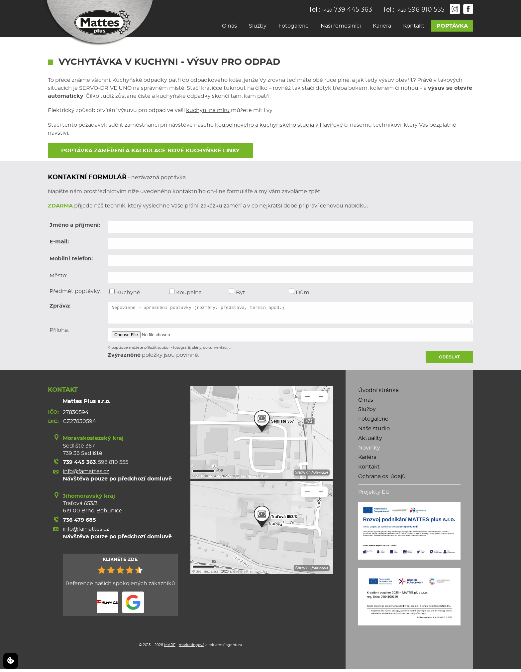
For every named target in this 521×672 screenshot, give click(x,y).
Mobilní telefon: (71, 258)
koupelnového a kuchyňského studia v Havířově (279, 125)
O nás (229, 26)
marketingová (191, 648)
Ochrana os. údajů (382, 479)
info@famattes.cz (86, 474)
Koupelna (185, 292)
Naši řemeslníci (341, 26)
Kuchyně (124, 292)
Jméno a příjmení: (75, 225)
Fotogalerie (293, 26)
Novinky (369, 451)
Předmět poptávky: (75, 291)
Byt (237, 292)
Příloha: (59, 333)
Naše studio (374, 431)
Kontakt (414, 26)
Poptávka (452, 26)
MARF (169, 648)
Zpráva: (60, 306)
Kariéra (382, 26)
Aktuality (370, 441)
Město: (58, 275)
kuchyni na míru (208, 110)
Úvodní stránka (378, 393)
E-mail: (59, 241)
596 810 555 (113, 465)
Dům (299, 292)
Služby (257, 26)
